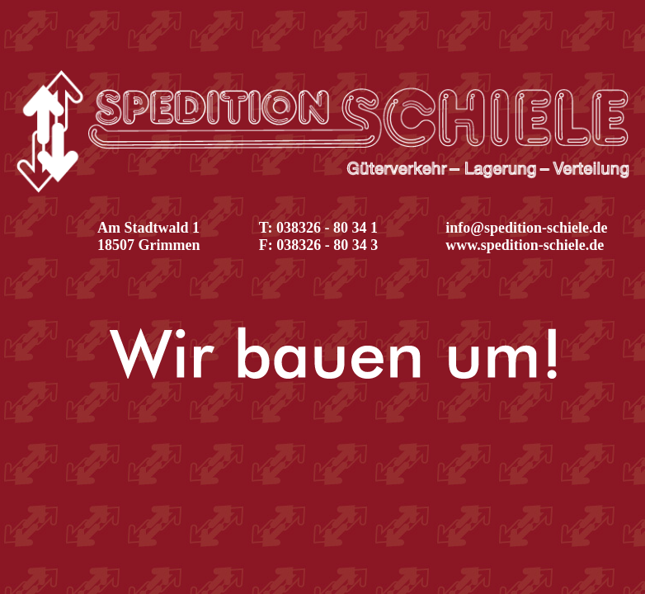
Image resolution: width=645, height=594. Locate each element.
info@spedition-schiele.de (526, 227)
